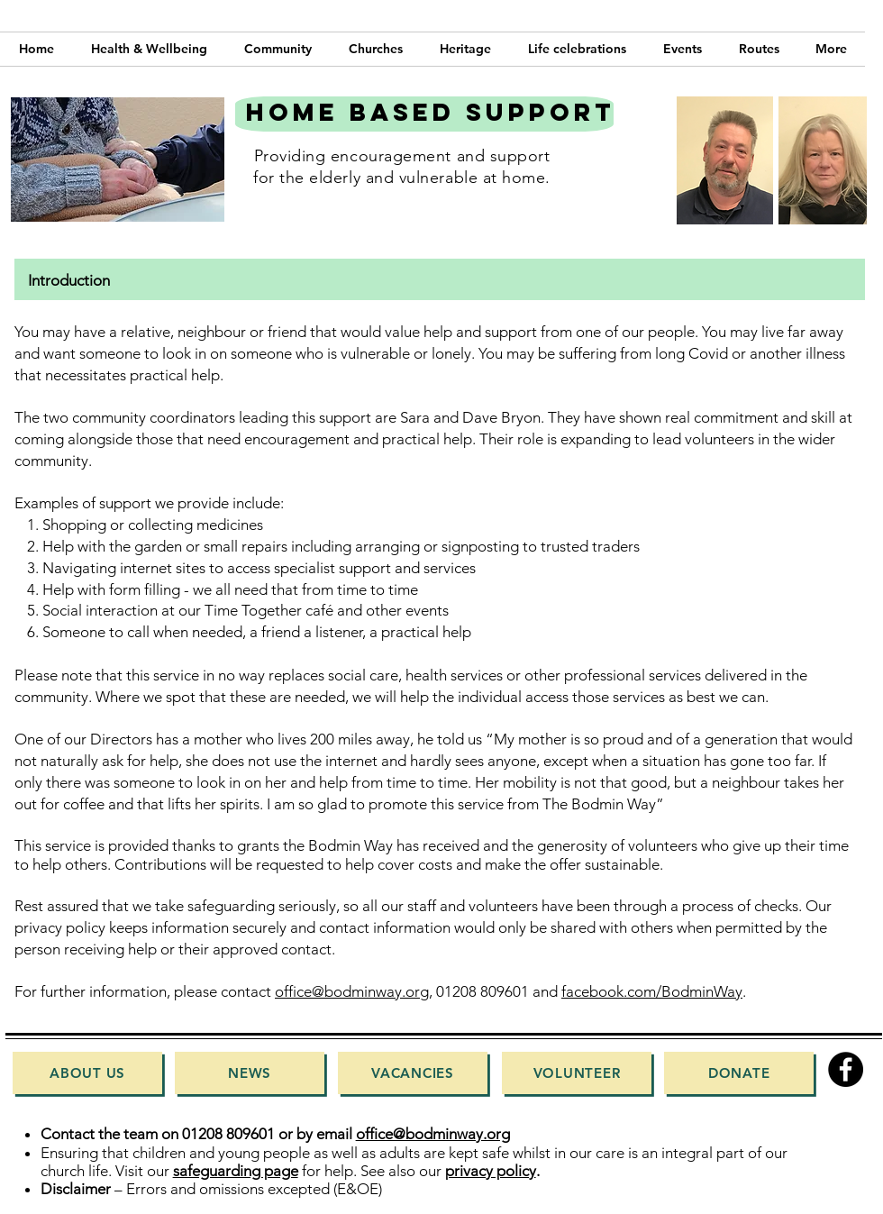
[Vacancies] (412, 1073)
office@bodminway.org (352, 991)
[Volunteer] (576, 1073)
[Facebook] (845, 1069)
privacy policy (490, 1171)
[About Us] (87, 1073)
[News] (249, 1073)
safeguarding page (235, 1171)
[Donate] (739, 1073)
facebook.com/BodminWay (651, 991)
